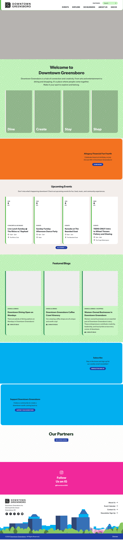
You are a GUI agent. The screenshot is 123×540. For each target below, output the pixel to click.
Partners (96, 3)
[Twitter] (10, 514)
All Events (60, 248)
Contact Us (111, 510)
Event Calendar (109, 506)
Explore (76, 7)
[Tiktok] (18, 514)
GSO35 (114, 7)
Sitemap (115, 537)
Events (65, 7)
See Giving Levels (61, 440)
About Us (102, 7)
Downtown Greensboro (18, 537)
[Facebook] (6, 514)
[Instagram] (14, 514)
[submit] (115, 3)
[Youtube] (21, 514)
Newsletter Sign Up (108, 513)
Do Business (89, 7)
